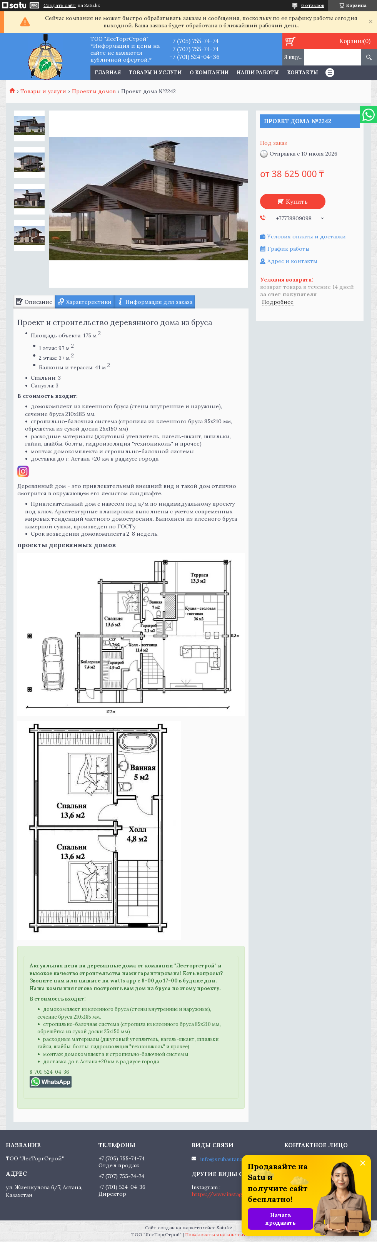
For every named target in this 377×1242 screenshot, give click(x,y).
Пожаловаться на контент (215, 1234)
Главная (108, 72)
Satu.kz (224, 1227)
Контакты (302, 72)
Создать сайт (59, 5)
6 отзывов (312, 5)
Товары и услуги (155, 72)
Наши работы (258, 72)
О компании (209, 72)
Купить (297, 201)
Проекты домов (94, 91)
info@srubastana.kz (225, 1159)
